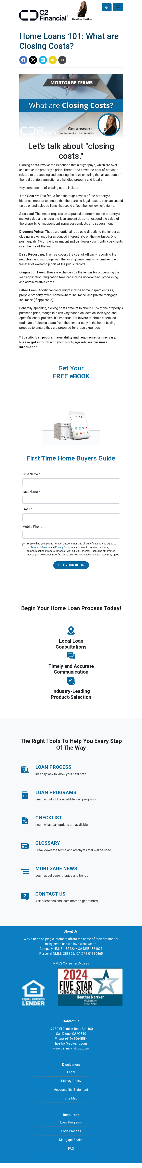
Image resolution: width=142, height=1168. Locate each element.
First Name (31, 474)
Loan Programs (71, 1122)
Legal (71, 1072)
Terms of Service (40, 547)
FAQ (71, 1149)
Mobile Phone (32, 527)
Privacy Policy (63, 547)
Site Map (71, 1098)
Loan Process (71, 1131)
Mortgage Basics (71, 1140)
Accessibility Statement (71, 1090)
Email (27, 509)
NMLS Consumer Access (71, 963)
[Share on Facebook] (23, 60)
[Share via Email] (53, 60)
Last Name (31, 492)
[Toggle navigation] (118, 7)
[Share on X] (33, 60)
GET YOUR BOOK (71, 565)
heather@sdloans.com (71, 1043)
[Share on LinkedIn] (43, 60)
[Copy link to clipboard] (62, 60)
